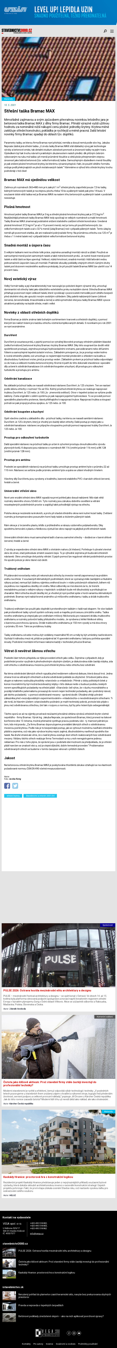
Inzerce (49, 1344)
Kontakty (26, 1344)
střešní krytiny (13, 796)
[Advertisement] (58, 833)
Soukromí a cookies (65, 1344)
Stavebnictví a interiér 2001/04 (40, 796)
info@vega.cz (36, 1233)
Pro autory (38, 1344)
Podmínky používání (88, 1344)
